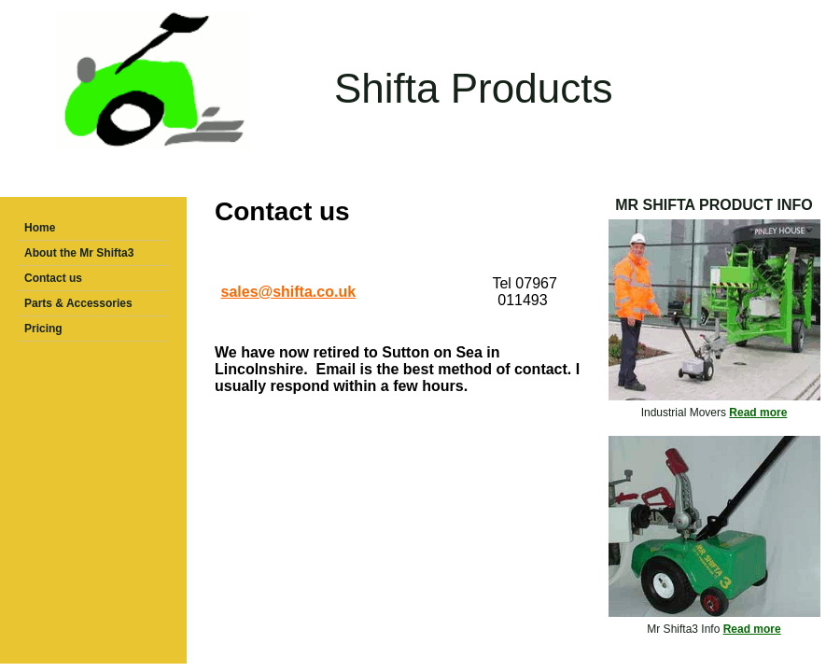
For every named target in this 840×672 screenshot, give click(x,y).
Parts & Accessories (78, 303)
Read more (758, 412)
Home (39, 227)
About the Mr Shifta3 (78, 252)
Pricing (43, 328)
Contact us (53, 278)
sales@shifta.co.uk (289, 292)
